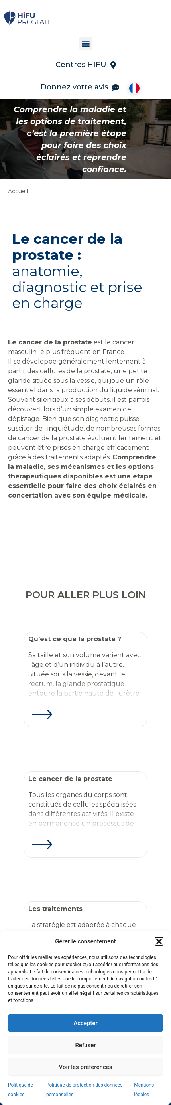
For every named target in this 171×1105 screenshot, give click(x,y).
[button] (159, 941)
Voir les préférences (85, 1067)
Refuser (85, 1045)
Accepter (85, 1023)
